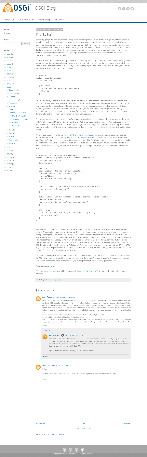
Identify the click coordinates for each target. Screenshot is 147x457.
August (12, 103)
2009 (9, 157)
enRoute (59, 19)
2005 (9, 170)
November (13, 93)
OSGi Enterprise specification (82, 135)
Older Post (126, 424)
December (13, 90)
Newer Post (40, 424)
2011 (9, 151)
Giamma (46, 365)
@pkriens (50, 266)
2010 (9, 154)
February (12, 140)
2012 (9, 147)
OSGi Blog (10, 33)
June (11, 130)
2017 (9, 74)
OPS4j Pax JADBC (90, 271)
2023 (9, 54)
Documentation (26, 19)
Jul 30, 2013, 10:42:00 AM (66, 297)
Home (84, 424)
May (11, 133)
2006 (9, 167)
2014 (9, 84)
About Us (9, 19)
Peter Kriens (54, 335)
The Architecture (14, 126)
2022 (9, 57)
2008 (9, 161)
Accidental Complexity (17, 113)
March (11, 137)
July (11, 106)
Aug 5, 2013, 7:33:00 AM (59, 365)
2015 (9, 81)
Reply (44, 325)
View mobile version (83, 428)
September (13, 100)
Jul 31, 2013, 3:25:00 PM (74, 335)
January (12, 143)
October (12, 96)
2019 (9, 67)
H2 (37, 240)
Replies (48, 330)
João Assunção (49, 297)
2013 (9, 87)
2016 (9, 77)
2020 (9, 64)
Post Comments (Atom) (55, 434)
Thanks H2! (12, 109)
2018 (9, 71)
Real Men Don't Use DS (17, 116)
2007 (9, 164)
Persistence (13, 123)
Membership (44, 19)
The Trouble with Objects (18, 119)
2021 (9, 61)
